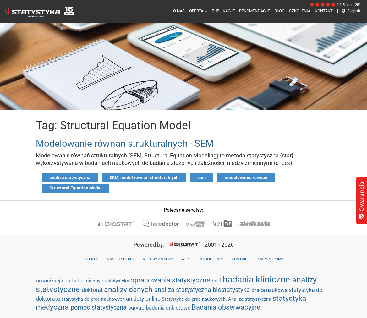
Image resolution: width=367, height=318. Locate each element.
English (348, 10)
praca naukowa (270, 290)
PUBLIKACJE (223, 10)
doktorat (93, 290)
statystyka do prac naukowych (93, 299)
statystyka (118, 281)
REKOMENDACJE (254, 10)
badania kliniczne (257, 279)
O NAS (179, 10)
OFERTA (198, 10)
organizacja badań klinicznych (71, 280)
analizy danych (129, 289)
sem (201, 177)
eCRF (186, 259)
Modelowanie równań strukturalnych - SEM (125, 143)
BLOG (279, 10)
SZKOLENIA (299, 10)
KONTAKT (324, 10)
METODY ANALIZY (157, 259)
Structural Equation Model (75, 187)
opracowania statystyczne (171, 280)
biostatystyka (232, 289)
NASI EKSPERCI (120, 259)
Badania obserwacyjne (226, 307)
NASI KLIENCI (211, 259)
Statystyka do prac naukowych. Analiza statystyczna (217, 299)
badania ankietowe (169, 307)
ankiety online (144, 298)
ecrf (217, 280)
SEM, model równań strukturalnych (143, 177)
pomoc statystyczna (99, 307)
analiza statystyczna (69, 177)
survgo (137, 307)
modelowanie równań (246, 177)
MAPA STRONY (270, 259)
